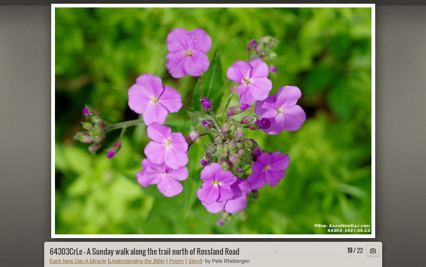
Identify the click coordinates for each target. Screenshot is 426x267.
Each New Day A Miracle (78, 261)
